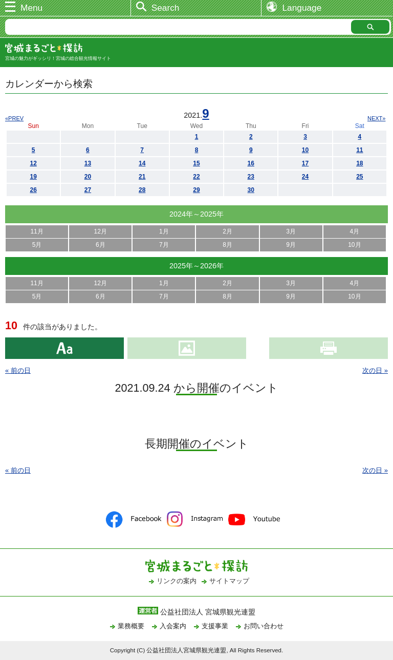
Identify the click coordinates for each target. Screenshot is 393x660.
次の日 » (375, 370)
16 (251, 163)
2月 (227, 231)
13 (87, 163)
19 (33, 176)
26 (33, 190)
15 (196, 163)
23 (251, 176)
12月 (100, 231)
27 (87, 190)
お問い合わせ (263, 626)
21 (142, 176)
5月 (37, 244)
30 (251, 190)
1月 (164, 231)
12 (33, 163)
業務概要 (131, 626)
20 (87, 176)
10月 (354, 244)
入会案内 (173, 626)
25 (359, 176)
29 (196, 190)
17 (305, 163)
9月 (291, 244)
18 (359, 163)
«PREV (14, 118)
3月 (291, 231)
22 (196, 176)
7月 (164, 244)
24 (305, 176)
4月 (355, 231)
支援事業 (215, 626)
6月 (100, 244)
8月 (227, 244)
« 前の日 (18, 370)
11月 (36, 231)
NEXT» (376, 118)
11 (359, 150)
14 (142, 163)
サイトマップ (229, 581)
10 (305, 150)
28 (142, 190)
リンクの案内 (176, 581)
